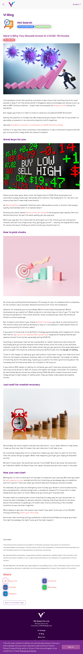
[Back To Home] (12, 4)
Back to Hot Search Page (14, 603)
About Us (41, 637)
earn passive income (15, 480)
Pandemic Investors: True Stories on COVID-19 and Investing (37, 125)
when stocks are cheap (36, 212)
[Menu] (3, 4)
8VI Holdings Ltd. (46, 626)
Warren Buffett (12, 205)
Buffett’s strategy (44, 322)
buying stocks (60, 105)
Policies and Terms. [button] (28, 651)
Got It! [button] (70, 647)
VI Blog (41, 634)
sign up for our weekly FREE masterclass (31, 334)
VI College (41, 630)
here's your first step (29, 513)
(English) (77, 4)
